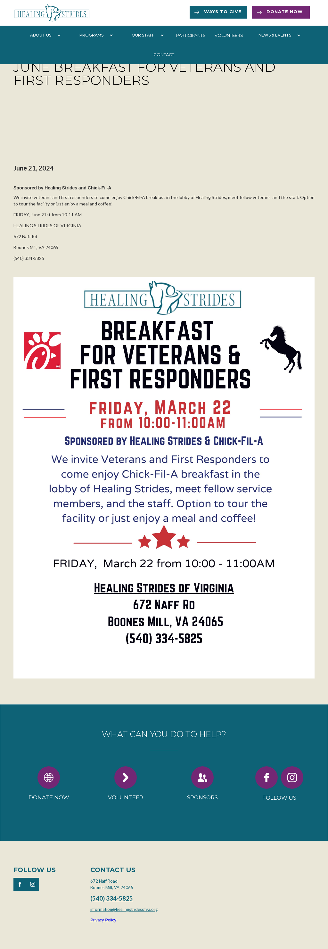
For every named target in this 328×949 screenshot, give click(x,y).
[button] (44, 35)
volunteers (229, 35)
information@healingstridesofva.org (124, 909)
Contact (163, 54)
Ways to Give (223, 11)
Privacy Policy (103, 920)
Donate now (284, 11)
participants (191, 35)
